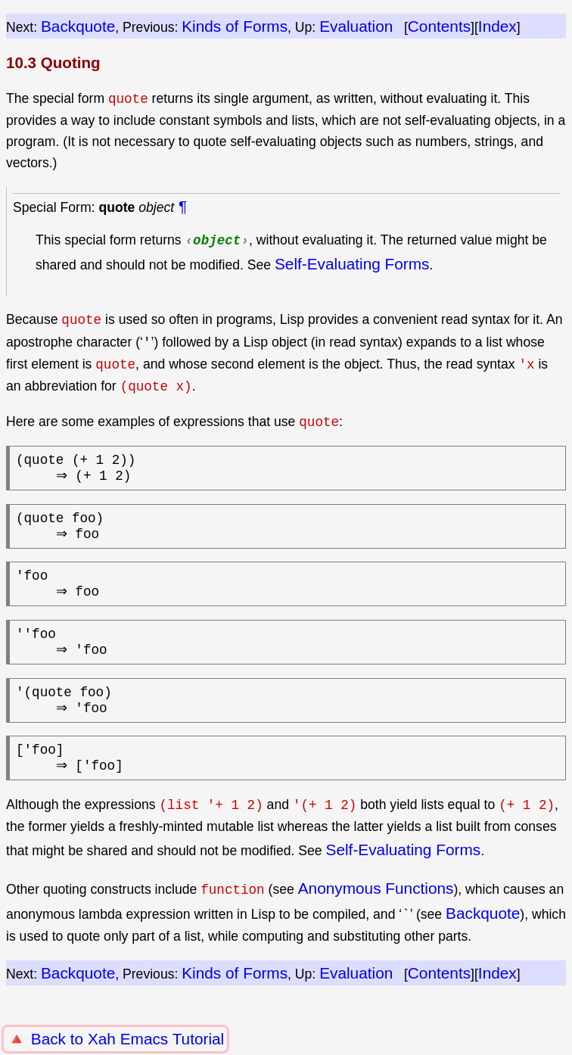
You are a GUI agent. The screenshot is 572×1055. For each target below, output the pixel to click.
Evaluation (356, 26)
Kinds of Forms (235, 26)
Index (497, 26)
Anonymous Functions (376, 920)
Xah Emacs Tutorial (156, 1038)
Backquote (78, 26)
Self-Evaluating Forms (352, 263)
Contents (439, 26)
